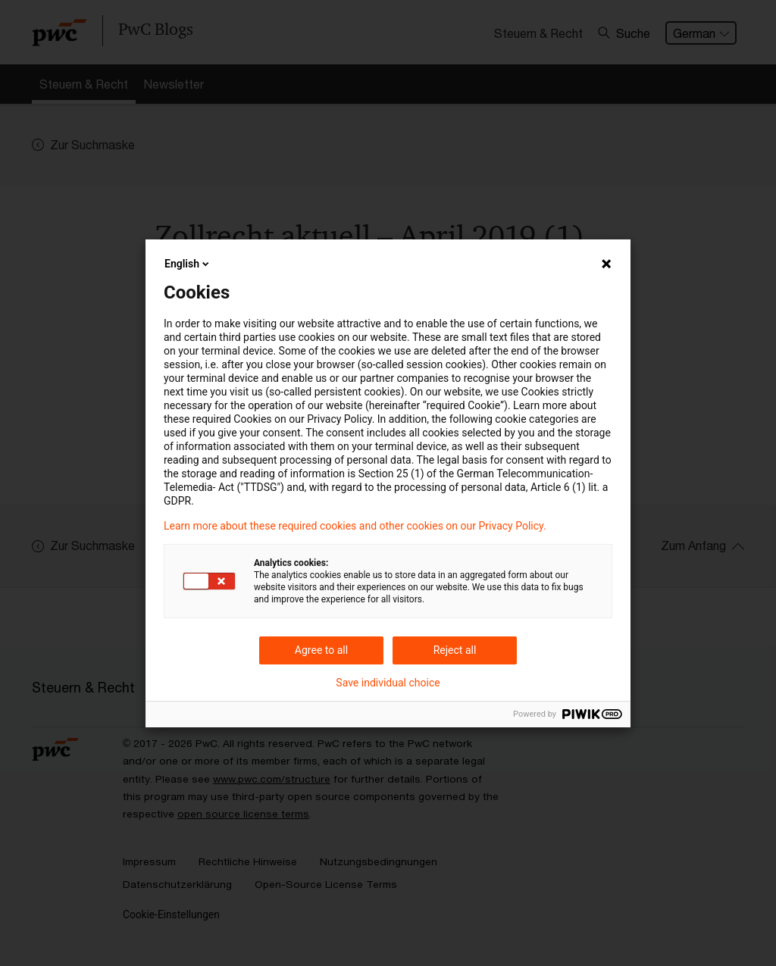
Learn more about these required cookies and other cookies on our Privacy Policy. (355, 526)
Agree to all (321, 650)
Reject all (455, 650)
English (187, 264)
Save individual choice (388, 683)
